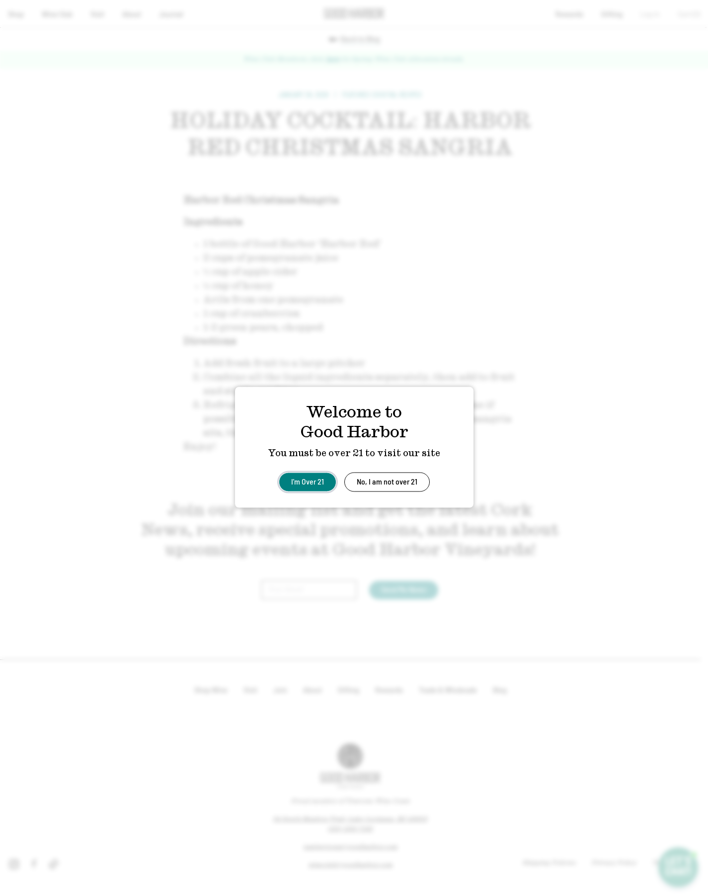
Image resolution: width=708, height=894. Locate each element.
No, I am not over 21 (387, 481)
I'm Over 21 (307, 481)
